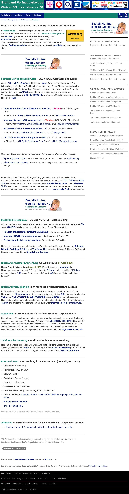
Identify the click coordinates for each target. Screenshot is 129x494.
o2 (46, 479)
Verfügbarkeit (6, 15)
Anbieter (18, 15)
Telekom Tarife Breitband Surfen (32, 115)
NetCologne (30, 479)
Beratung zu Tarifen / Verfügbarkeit (105, 144)
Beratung (37, 15)
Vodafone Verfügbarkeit (68, 124)
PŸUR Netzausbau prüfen (16, 162)
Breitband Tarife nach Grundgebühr (105, 102)
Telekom (51, 270)
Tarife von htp (73, 158)
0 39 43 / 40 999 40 (33, 95)
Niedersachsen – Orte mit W (15, 448)
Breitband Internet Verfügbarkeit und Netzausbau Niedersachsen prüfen (39, 427)
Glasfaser (25, 83)
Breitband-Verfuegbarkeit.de (10, 20)
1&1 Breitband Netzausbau (64, 141)
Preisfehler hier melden (98, 466)
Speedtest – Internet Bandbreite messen (107, 45)
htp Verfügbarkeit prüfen (15, 158)
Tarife (28, 15)
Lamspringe (62, 394)
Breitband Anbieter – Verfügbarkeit (105, 59)
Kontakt (44, 484)
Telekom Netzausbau (65, 115)
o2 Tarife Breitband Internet (30, 132)
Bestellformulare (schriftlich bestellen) (106, 140)
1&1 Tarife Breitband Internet (31, 141)
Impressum (5, 484)
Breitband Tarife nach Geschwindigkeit (107, 97)
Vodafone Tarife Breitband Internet (33, 124)
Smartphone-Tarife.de (42, 474)
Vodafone (62, 479)
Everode (25, 394)
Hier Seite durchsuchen (24, 459)
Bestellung (53, 484)
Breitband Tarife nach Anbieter (103, 93)
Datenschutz (17, 484)
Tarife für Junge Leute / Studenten (105, 122)
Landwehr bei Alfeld (47, 394)
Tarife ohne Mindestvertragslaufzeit (105, 117)
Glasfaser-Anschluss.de (23, 474)
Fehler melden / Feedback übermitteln (106, 154)
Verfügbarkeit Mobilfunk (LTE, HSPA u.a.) (108, 70)
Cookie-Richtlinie (97, 158)
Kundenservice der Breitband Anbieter (106, 149)
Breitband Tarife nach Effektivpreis (105, 106)
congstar (20, 479)
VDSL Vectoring (20, 297)
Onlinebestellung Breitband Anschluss (106, 135)
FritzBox (76, 270)
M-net (40, 479)
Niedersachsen (25, 20)
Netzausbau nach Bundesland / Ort (105, 75)
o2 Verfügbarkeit (58, 132)
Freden (33, 394)
